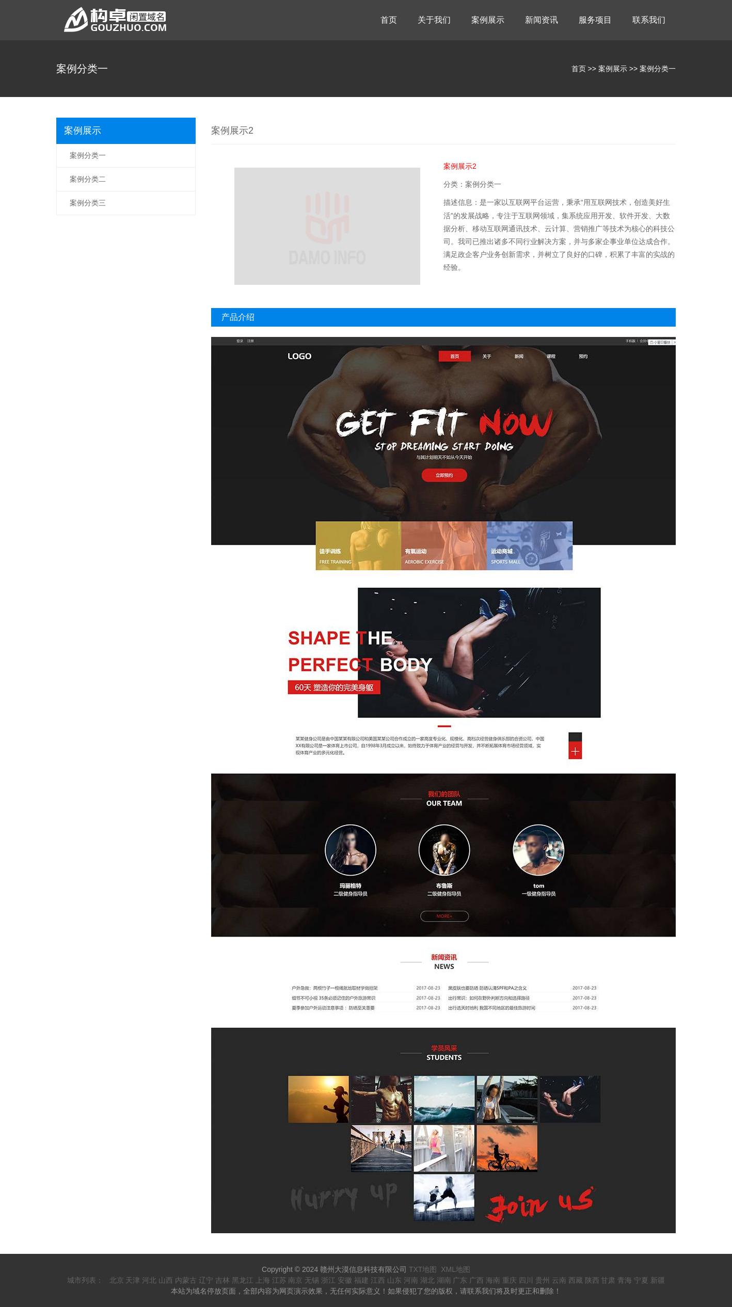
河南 (411, 1280)
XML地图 (455, 1269)
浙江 (328, 1280)
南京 (295, 1280)
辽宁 (206, 1280)
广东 (460, 1280)
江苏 (279, 1280)
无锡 (312, 1280)
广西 (476, 1280)
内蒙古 (186, 1280)
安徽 (345, 1280)
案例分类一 (658, 68)
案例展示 (487, 19)
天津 (132, 1280)
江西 (378, 1280)
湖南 (444, 1280)
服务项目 (595, 19)
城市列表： (85, 1280)
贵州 (542, 1280)
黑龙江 (242, 1280)
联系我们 (648, 19)
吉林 (222, 1280)
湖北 (427, 1280)
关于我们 (434, 19)
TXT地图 (423, 1269)
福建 (361, 1280)
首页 (388, 19)
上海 (263, 1280)
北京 (116, 1280)
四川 (526, 1280)
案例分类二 (88, 179)
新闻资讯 (541, 19)
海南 (493, 1280)
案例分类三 (88, 203)
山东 (394, 1280)
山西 (165, 1280)
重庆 (509, 1280)
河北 (149, 1280)
